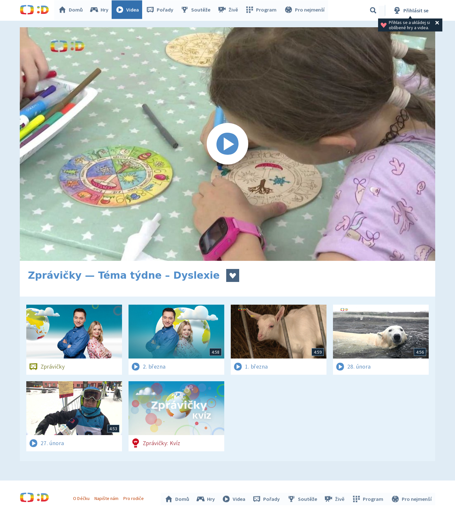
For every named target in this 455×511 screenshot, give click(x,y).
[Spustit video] (227, 144)
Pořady (161, 10)
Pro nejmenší (304, 10)
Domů (72, 10)
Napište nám (107, 497)
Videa (129, 10)
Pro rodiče (134, 497)
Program (262, 10)
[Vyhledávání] (373, 10)
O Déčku (82, 497)
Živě (229, 10)
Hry (100, 10)
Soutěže (197, 10)
